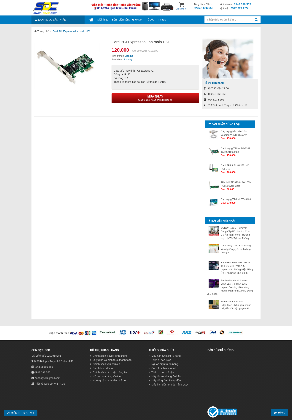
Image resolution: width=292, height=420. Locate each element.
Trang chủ (41, 31)
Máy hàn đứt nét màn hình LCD (168, 384)
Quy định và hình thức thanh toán (110, 359)
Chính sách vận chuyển (105, 364)
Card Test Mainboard (162, 368)
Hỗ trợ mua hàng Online (105, 376)
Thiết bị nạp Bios (160, 359)
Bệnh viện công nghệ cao (127, 19)
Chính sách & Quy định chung (109, 355)
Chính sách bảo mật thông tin (108, 372)
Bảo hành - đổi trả (102, 368)
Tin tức (162, 19)
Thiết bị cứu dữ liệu (161, 372)
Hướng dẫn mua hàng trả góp (108, 380)
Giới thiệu (102, 19)
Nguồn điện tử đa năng (163, 364)
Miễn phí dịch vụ (20, 413)
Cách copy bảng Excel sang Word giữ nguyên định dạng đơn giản (236, 249)
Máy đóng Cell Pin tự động (165, 380)
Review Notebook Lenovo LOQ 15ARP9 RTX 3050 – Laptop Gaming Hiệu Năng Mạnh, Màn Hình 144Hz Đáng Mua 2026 (230, 287)
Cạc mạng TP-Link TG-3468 (236, 199)
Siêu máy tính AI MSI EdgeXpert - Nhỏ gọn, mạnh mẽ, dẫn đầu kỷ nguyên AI (236, 305)
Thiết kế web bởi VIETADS (49, 383)
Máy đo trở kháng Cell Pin (165, 376)
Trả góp (149, 19)
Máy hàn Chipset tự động (165, 355)
